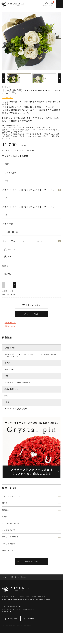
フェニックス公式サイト (11, 606)
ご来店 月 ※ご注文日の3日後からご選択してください (28, 190)
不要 (10, 256)
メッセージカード (23, 241)
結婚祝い (6, 510)
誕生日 (5, 503)
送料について (9, 326)
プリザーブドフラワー (11, 496)
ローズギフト (7, 550)
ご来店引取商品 (8, 530)
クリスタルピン (9, 173)
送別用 (5, 517)
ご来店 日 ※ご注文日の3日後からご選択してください (28, 207)
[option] (31, 41)
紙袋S (5, 266)
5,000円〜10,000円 (10, 523)
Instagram (11, 619)
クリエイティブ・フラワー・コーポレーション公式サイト (18, 611)
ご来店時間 (7, 224)
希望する (11, 249)
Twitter (29, 619)
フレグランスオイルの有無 (15, 156)
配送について (9, 323)
